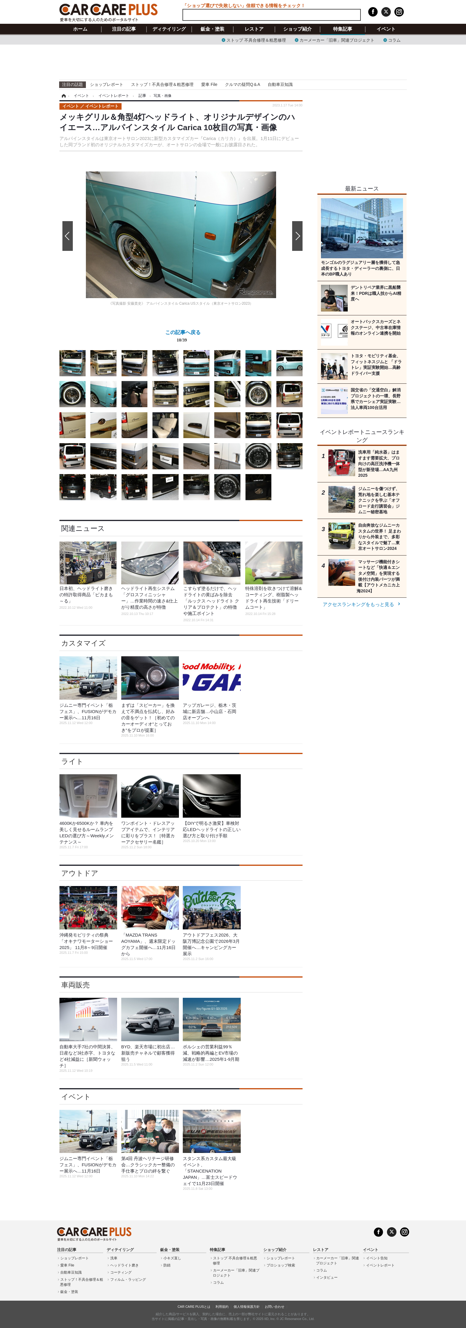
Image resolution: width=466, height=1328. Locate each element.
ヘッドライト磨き (124, 1265)
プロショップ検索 (281, 1265)
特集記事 (342, 29)
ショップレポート (106, 84)
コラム (394, 40)
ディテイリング (169, 29)
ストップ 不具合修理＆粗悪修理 (256, 40)
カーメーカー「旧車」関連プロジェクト (337, 40)
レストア (254, 29)
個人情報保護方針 (247, 1306)
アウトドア (79, 873)
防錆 (167, 1265)
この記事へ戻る (183, 337)
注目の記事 (124, 29)
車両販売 (75, 985)
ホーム (80, 29)
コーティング (121, 1272)
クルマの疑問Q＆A (242, 84)
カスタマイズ (83, 643)
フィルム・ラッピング (128, 1279)
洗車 (113, 1258)
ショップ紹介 (297, 29)
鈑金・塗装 (212, 29)
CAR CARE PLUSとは (193, 1306)
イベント (386, 29)
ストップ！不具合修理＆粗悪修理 (162, 84)
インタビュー (327, 1277)
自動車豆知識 (280, 84)
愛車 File (209, 84)
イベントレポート (380, 1265)
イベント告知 (377, 1258)
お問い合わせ (274, 1306)
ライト (72, 761)
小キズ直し (172, 1258)
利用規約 (222, 1306)
